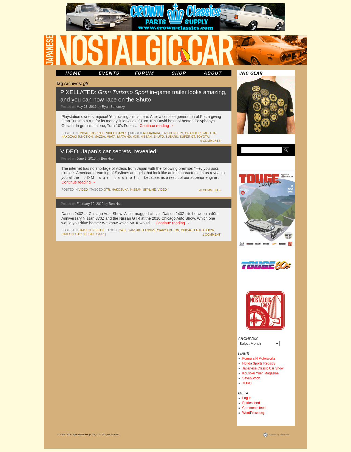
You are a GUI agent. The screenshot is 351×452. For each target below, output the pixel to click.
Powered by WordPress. (279, 434)
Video (83, 189)
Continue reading (157, 125)
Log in (246, 398)
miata (111, 136)
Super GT (187, 136)
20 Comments (209, 190)
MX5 (136, 136)
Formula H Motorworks (259, 358)
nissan (146, 136)
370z (131, 230)
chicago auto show (197, 230)
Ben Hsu (107, 158)
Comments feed (254, 408)
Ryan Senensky (113, 107)
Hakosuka (120, 189)
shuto (158, 136)
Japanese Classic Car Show (263, 368)
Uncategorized (91, 133)
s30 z (100, 234)
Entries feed (251, 403)
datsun (84, 230)
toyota (203, 136)
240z (122, 230)
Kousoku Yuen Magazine (260, 373)
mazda (99, 136)
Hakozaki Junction (77, 136)
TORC (247, 383)
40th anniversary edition (158, 230)
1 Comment (211, 234)
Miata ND (124, 136)
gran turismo (196, 133)
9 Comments (210, 140)
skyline (149, 189)
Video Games (116, 133)
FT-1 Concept (172, 133)
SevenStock (251, 378)
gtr (213, 133)
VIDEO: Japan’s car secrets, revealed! (109, 151)
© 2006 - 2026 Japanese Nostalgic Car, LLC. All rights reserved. (89, 434)
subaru (172, 136)
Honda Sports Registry (259, 363)
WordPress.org (253, 413)
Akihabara (151, 133)
